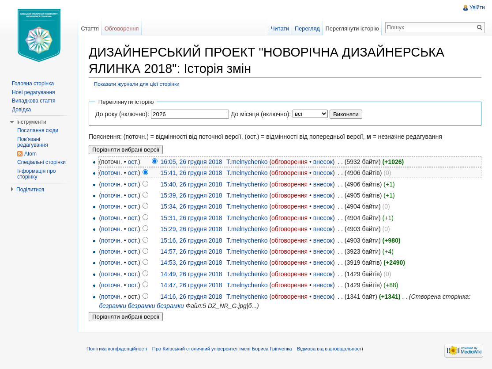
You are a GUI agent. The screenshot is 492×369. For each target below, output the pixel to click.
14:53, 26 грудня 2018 (191, 262)
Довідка (21, 110)
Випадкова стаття (33, 101)
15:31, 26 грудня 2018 (191, 217)
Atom (30, 154)
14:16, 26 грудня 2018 (191, 296)
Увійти (477, 7)
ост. (133, 161)
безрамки (112, 305)
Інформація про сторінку (36, 174)
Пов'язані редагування (32, 142)
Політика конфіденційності (116, 348)
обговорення (289, 161)
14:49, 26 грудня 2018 (191, 274)
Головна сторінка (33, 83)
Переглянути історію (352, 28)
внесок (323, 161)
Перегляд (307, 28)
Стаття (89, 28)
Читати (280, 28)
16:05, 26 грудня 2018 (191, 161)
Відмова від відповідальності (330, 348)
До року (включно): (122, 114)
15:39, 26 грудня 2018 (191, 195)
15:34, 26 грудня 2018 (191, 206)
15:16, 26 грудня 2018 (191, 240)
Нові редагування (33, 92)
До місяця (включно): (261, 114)
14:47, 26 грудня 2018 (191, 285)
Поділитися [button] (30, 189)
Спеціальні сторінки (41, 162)
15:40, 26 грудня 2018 (191, 184)
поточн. (111, 172)
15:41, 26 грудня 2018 (191, 172)
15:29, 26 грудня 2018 (191, 228)
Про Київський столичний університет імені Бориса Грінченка (222, 348)
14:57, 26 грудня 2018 (191, 251)
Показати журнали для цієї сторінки (137, 84)
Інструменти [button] (31, 122)
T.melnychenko (246, 161)
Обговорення (122, 28)
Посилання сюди (37, 130)
